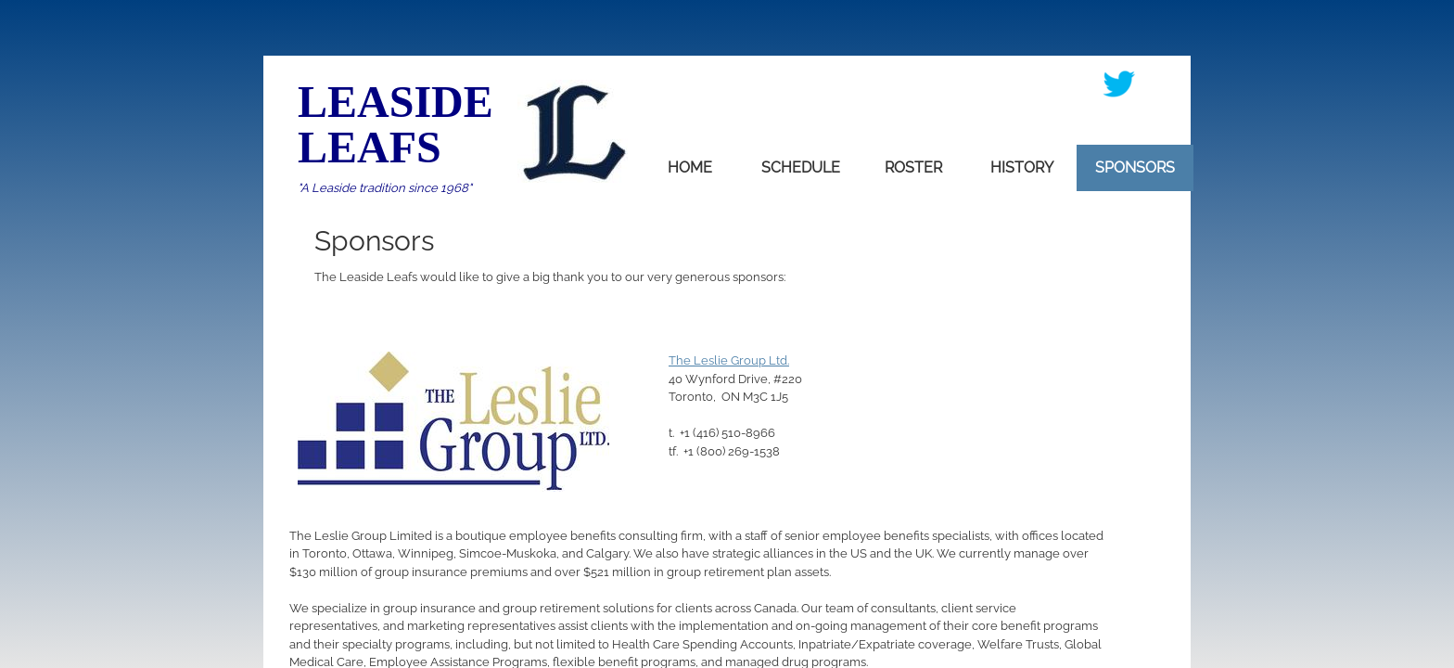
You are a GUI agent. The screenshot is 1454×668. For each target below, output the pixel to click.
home (690, 167)
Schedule (800, 167)
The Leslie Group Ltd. (729, 360)
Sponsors (1135, 167)
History (1021, 167)
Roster (913, 167)
